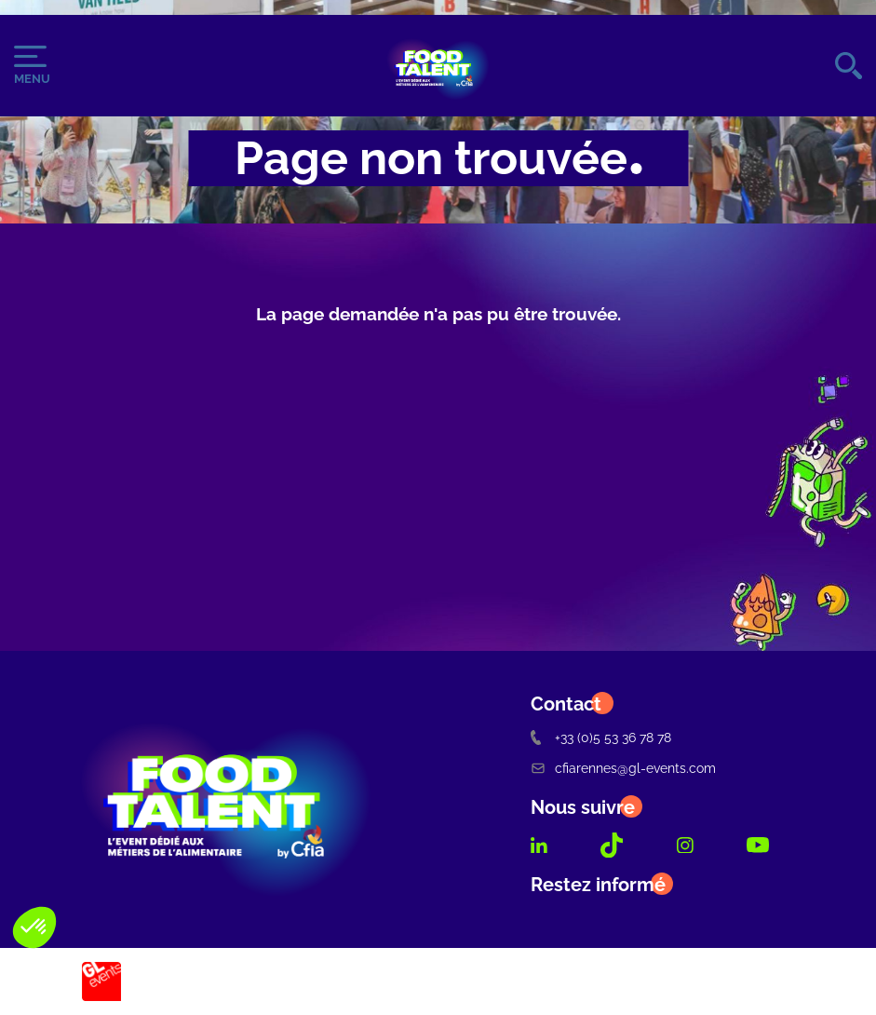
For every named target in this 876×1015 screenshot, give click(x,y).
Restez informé (598, 884)
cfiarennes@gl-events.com (623, 768)
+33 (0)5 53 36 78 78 (601, 737)
